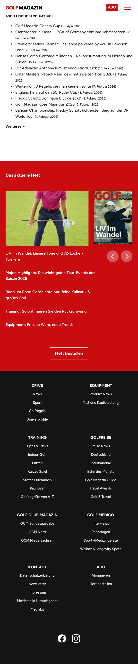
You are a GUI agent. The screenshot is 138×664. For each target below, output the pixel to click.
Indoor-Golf (37, 454)
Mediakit (37, 609)
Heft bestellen (69, 353)
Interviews (101, 523)
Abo (112, 7)
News (37, 394)
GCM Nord (37, 532)
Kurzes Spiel (37, 471)
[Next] (126, 256)
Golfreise (100, 437)
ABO (101, 567)
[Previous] (113, 256)
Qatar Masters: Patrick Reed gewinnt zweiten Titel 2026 (63, 74)
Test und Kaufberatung (101, 402)
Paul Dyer (37, 488)
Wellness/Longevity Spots (100, 549)
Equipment (101, 385)
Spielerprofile (37, 419)
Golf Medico (100, 515)
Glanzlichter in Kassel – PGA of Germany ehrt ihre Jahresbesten (70, 32)
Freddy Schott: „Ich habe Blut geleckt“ (48, 98)
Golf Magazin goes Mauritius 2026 (45, 104)
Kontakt (37, 567)
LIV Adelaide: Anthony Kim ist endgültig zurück (56, 68)
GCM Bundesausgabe (37, 523)
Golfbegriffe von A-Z (37, 497)
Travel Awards (101, 488)
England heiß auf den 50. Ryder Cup (46, 92)
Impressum (37, 592)
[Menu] (127, 7)
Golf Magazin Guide (100, 480)
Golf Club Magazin (37, 515)
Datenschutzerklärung (37, 575)
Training (37, 437)
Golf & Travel (101, 497)
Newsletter (37, 584)
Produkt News (101, 394)
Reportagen (100, 532)
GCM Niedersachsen (37, 540)
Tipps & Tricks (37, 446)
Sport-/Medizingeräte (101, 540)
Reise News (101, 446)
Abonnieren (101, 575)
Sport (37, 402)
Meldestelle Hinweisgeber (37, 601)
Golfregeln (37, 411)
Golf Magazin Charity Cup (37, 26)
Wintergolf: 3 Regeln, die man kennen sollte (53, 86)
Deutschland (101, 454)
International (101, 463)
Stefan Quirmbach (37, 480)
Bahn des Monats (100, 471)
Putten (37, 463)
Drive (37, 385)
